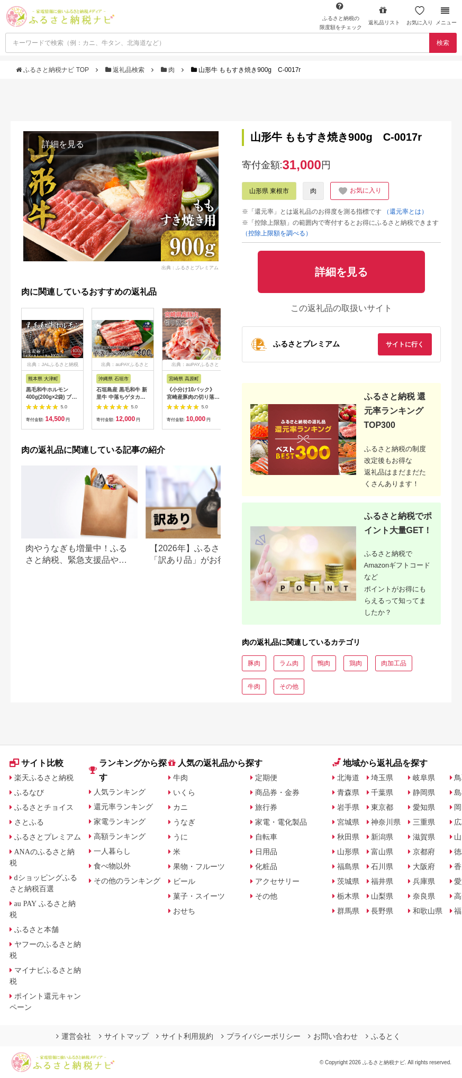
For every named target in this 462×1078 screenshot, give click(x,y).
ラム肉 (288, 663)
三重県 (424, 822)
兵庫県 (424, 881)
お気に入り (419, 15)
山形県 (348, 851)
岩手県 (348, 807)
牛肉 (254, 686)
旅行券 (266, 807)
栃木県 (348, 896)
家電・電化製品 (281, 822)
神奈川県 (386, 822)
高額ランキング (120, 836)
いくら (184, 792)
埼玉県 (382, 777)
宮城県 (348, 822)
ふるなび (29, 792)
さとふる (29, 822)
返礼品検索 (126, 70)
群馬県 (348, 911)
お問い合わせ (333, 1036)
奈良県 (424, 896)
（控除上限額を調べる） (277, 233)
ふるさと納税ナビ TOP (53, 70)
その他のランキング (127, 880)
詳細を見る (63, 144)
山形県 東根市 (269, 191)
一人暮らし (112, 851)
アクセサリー (277, 881)
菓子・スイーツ (199, 896)
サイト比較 (37, 763)
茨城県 (348, 881)
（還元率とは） (405, 211)
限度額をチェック (341, 16)
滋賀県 (424, 837)
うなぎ (184, 822)
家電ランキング (120, 821)
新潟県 (382, 837)
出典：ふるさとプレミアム (190, 267)
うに (180, 837)
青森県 (348, 792)
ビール (184, 881)
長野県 (382, 911)
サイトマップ (124, 1036)
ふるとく (383, 1036)
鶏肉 (355, 663)
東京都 (382, 807)
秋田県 (348, 837)
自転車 (266, 837)
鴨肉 (324, 663)
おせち (184, 911)
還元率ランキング (123, 806)
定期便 (266, 777)
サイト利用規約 (184, 1036)
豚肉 (254, 663)
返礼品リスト (384, 15)
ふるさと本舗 (36, 929)
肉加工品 (393, 663)
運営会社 (73, 1036)
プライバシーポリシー (261, 1036)
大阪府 (424, 866)
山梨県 (382, 896)
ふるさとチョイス (44, 807)
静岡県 (424, 792)
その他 (288, 686)
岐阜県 (424, 777)
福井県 (382, 881)
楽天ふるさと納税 (44, 777)
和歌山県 (427, 911)
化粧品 (266, 866)
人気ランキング (120, 792)
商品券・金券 (277, 792)
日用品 (266, 851)
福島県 (348, 866)
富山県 (382, 851)
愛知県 (424, 807)
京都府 (424, 851)
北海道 (348, 777)
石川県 (382, 866)
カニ (180, 807)
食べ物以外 (112, 866)
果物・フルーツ (199, 866)
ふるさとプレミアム (47, 837)
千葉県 (382, 792)
